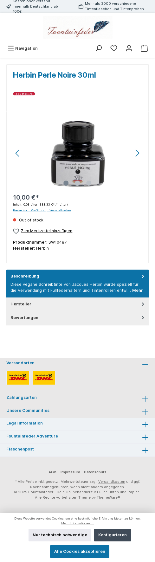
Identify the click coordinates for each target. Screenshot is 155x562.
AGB (52, 472)
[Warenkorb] (144, 48)
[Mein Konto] (129, 48)
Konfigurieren (112, 535)
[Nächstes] (137, 153)
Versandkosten (111, 481)
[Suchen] (98, 48)
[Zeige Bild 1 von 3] (65, 183)
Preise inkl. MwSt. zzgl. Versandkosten (42, 210)
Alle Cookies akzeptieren (79, 551)
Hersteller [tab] (77, 304)
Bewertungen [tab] (77, 317)
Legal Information (24, 423)
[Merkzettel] (113, 48)
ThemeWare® (108, 497)
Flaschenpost (20, 449)
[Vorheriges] (18, 153)
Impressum (70, 472)
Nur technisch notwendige (60, 535)
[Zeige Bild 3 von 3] (88, 183)
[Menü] (22, 48)
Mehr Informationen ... (77, 523)
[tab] (77, 283)
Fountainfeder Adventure (32, 436)
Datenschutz (95, 472)
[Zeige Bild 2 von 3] (77, 183)
